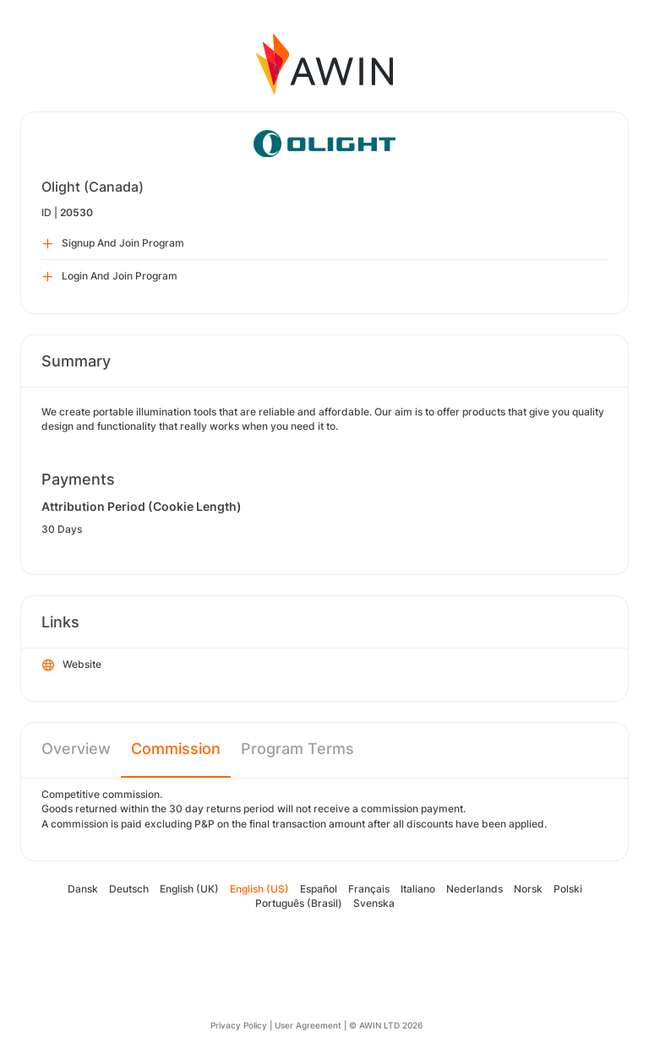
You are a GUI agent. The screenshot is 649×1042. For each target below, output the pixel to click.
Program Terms (297, 748)
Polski (568, 888)
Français (369, 888)
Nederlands (474, 888)
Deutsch (129, 888)
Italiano (418, 888)
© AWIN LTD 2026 (386, 1025)
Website (71, 665)
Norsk (528, 888)
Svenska (374, 903)
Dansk (83, 888)
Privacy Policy (238, 1025)
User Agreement (308, 1025)
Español (318, 888)
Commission (176, 748)
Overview (76, 748)
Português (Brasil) (298, 903)
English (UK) (189, 888)
